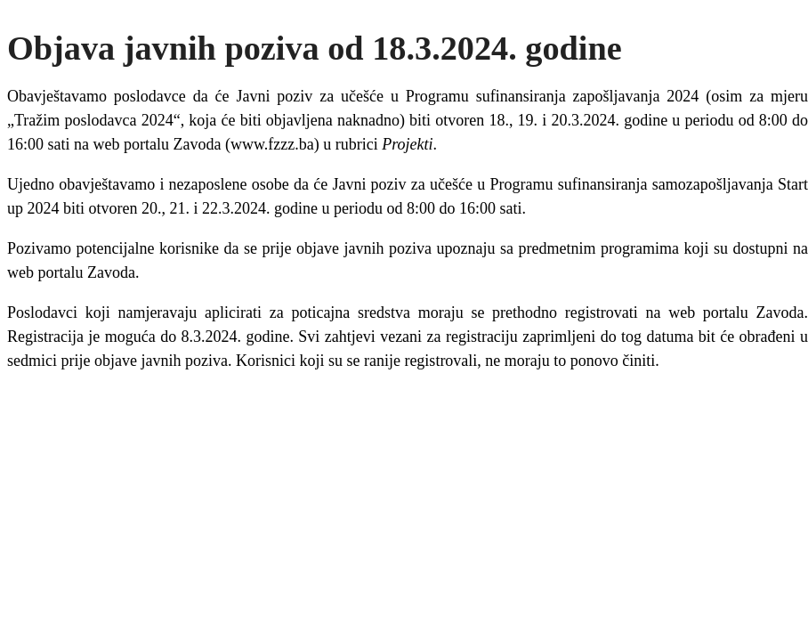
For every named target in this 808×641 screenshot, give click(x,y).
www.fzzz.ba (272, 144)
